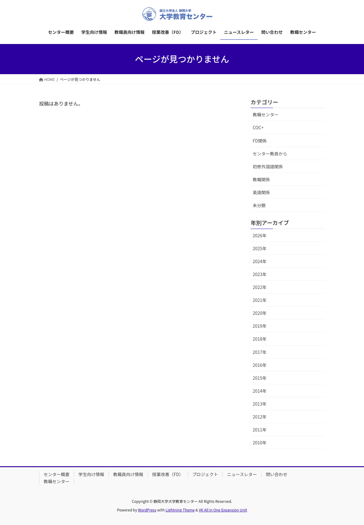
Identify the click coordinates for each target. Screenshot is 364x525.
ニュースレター (242, 474)
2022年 (260, 287)
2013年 (260, 404)
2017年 (260, 352)
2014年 (260, 391)
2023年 (260, 274)
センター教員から (270, 153)
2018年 (260, 339)
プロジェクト (205, 474)
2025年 (260, 248)
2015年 (260, 378)
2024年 (260, 261)
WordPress (147, 509)
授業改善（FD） (167, 474)
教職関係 (261, 179)
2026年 (260, 235)
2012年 (260, 417)
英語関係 (261, 192)
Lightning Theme (180, 509)
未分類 (259, 205)
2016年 (260, 365)
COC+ (258, 127)
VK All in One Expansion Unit (223, 509)
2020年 (260, 313)
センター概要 (56, 474)
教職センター (266, 114)
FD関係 (260, 141)
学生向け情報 (91, 474)
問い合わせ (276, 474)
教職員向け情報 (128, 474)
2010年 (260, 442)
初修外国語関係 (268, 166)
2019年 (260, 326)
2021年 (260, 300)
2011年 (260, 430)
